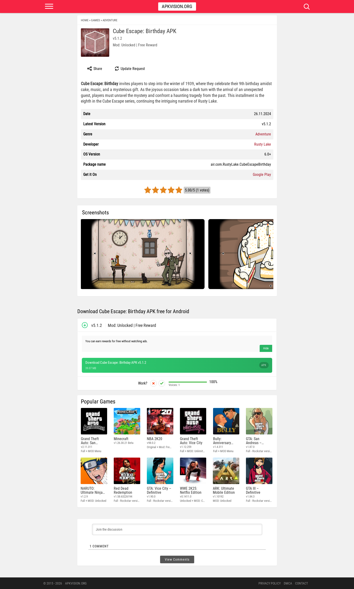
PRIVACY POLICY (269, 583)
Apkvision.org (177, 6)
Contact (301, 583)
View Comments (177, 559)
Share (94, 68)
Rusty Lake (262, 144)
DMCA (288, 583)
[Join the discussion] (177, 529)
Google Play (262, 174)
